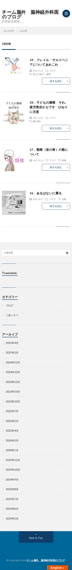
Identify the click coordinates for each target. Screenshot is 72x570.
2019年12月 (13, 460)
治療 (64, 199)
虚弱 (48, 74)
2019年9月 (12, 479)
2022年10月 (13, 401)
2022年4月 (12, 430)
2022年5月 (12, 421)
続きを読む (56, 81)
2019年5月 (12, 518)
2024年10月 (13, 372)
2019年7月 (12, 499)
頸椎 (64, 160)
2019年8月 (12, 489)
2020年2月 (12, 440)
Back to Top (36, 537)
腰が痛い (37, 121)
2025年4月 (12, 342)
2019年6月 (12, 508)
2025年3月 (12, 352)
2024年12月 (13, 362)
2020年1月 (12, 450)
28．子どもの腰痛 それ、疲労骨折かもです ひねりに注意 (49, 107)
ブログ (52, 70)
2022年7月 (12, 411)
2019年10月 (13, 469)
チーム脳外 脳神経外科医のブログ (30, 14)
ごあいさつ (12, 315)
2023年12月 (13, 381)
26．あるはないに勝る (46, 193)
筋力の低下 (38, 74)
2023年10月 (13, 391)
